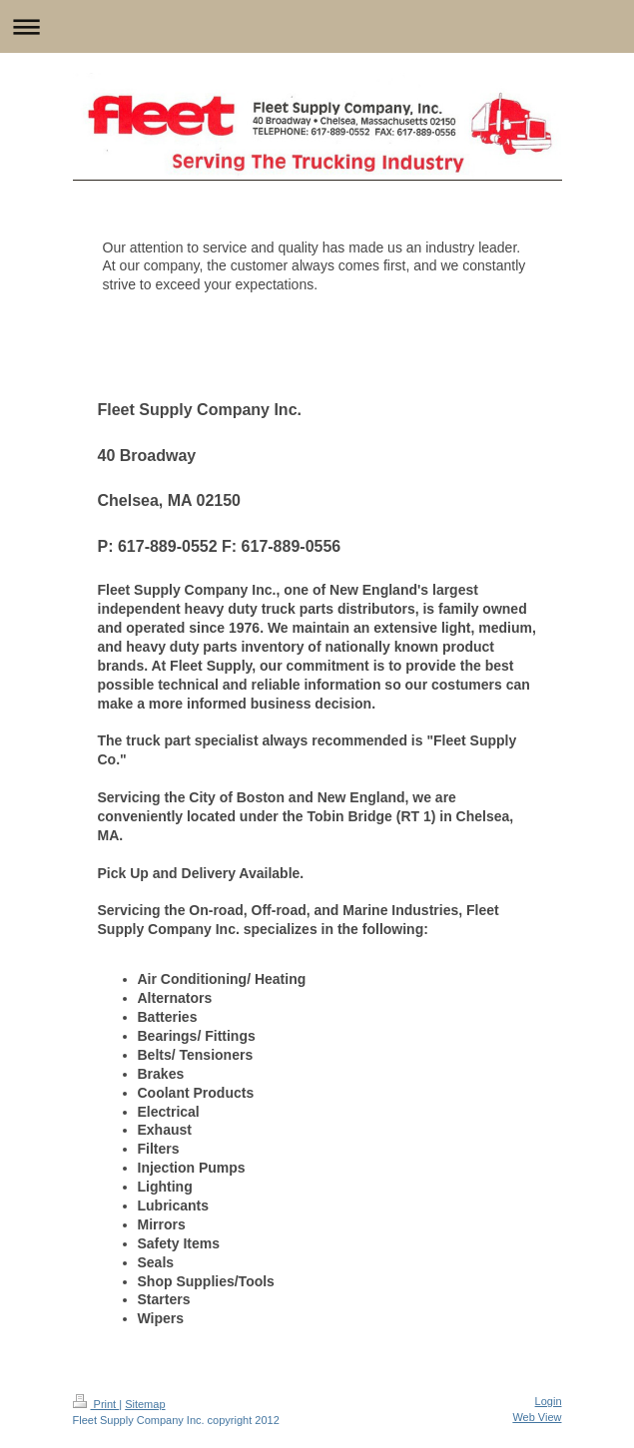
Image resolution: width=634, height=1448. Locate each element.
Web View (536, 1417)
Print (96, 1404)
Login (548, 1401)
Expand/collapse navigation (317, 26)
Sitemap (145, 1404)
